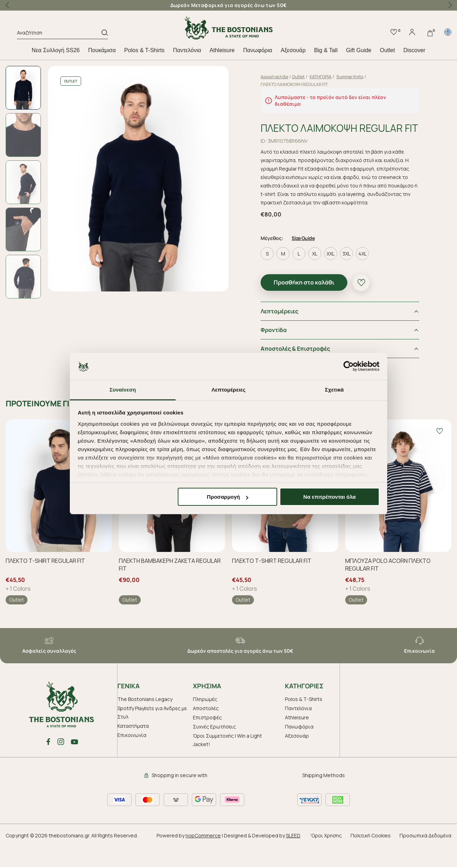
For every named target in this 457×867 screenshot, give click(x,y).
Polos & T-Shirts (144, 50)
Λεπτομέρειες (285, 333)
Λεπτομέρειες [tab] (229, 390)
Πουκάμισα (102, 50)
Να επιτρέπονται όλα (329, 497)
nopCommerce (203, 857)
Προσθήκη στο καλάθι (309, 304)
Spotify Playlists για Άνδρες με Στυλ (152, 734)
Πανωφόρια (257, 50)
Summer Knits (355, 77)
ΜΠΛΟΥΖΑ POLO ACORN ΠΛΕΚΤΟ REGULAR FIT (388, 586)
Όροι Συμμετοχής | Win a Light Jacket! (227, 761)
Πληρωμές (205, 721)
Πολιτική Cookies (371, 857)
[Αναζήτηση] (59, 34)
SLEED (293, 857)
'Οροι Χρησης (326, 857)
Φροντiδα (279, 352)
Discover (414, 50)
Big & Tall (325, 50)
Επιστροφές (207, 739)
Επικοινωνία (131, 757)
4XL (368, 275)
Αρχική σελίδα (280, 77)
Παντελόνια (187, 50)
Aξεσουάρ (293, 50)
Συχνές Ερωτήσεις (214, 748)
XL (320, 275)
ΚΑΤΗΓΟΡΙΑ (326, 77)
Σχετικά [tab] (334, 390)
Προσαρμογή (228, 497)
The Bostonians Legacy (144, 721)
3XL (352, 275)
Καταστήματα (133, 747)
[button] (449, 5)
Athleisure (221, 50)
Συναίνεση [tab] (122, 390)
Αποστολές (206, 730)
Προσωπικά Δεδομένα (425, 857)
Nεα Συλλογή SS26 (56, 50)
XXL (336, 275)
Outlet (387, 50)
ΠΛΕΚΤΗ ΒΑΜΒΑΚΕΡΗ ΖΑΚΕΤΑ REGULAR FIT (170, 586)
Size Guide (308, 260)
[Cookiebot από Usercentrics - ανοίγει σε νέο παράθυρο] (348, 366)
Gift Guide (358, 50)
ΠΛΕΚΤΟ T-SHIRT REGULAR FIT (45, 582)
